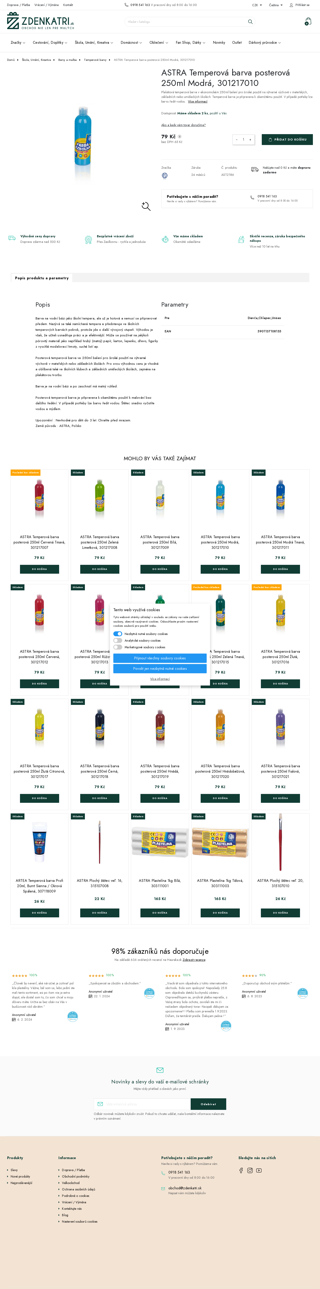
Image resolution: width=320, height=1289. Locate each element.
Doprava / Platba (18, 5)
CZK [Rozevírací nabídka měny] (255, 5)
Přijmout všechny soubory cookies (160, 657)
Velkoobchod (71, 1183)
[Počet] (243, 140)
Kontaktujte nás (72, 1208)
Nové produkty (20, 1176)
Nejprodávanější (21, 1183)
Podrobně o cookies (75, 1196)
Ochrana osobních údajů (78, 1189)
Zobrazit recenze (194, 960)
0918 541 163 (140, 5)
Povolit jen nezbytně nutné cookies (160, 668)
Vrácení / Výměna (46, 5)
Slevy (14, 1170)
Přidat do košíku (290, 139)
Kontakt (68, 5)
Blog (65, 1215)
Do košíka (39, 569)
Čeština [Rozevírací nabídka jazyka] (274, 5)
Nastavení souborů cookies (79, 1221)
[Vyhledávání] (190, 22)
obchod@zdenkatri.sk (185, 1188)
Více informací (198, 101)
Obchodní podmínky (75, 1176)
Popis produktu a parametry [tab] (42, 278)
